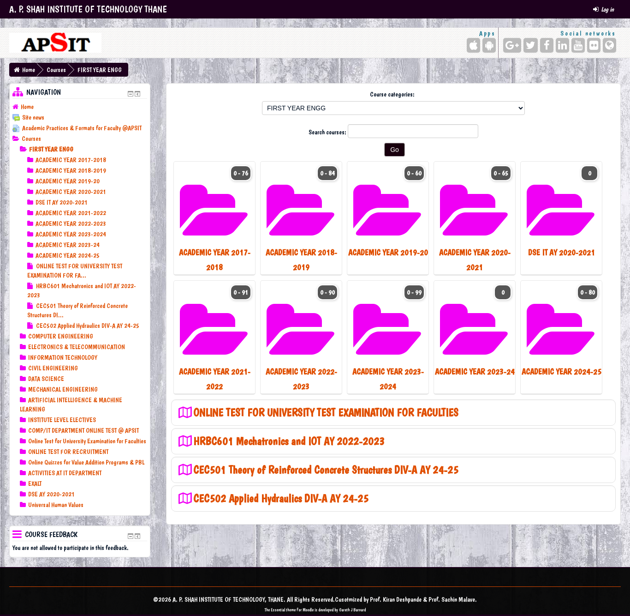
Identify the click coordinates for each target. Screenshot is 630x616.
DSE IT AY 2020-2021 (62, 202)
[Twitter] (530, 45)
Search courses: (328, 132)
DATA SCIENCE (46, 378)
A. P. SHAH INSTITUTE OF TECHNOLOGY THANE (88, 9)
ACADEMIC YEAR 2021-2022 (71, 213)
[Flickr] (593, 45)
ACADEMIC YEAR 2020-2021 (71, 191)
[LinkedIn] (562, 45)
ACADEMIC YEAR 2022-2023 (71, 223)
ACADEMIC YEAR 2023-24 (68, 244)
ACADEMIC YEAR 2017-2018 (71, 159)
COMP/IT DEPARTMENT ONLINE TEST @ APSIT (83, 430)
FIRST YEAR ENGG (99, 69)
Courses (56, 69)
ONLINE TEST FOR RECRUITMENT (68, 451)
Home (28, 69)
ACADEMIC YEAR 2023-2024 (71, 234)
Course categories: (392, 94)
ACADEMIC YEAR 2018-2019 (71, 170)
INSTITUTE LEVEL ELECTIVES (62, 419)
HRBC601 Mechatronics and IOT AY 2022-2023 (289, 441)
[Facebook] (546, 45)
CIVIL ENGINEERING (53, 368)
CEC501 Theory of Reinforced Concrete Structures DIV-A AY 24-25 (325, 470)
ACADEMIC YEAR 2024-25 (68, 255)
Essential (278, 609)
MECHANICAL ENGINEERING (63, 389)
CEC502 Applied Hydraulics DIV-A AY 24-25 (280, 498)
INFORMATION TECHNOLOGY (62, 357)
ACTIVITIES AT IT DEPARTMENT (64, 473)
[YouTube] (578, 45)
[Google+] (512, 45)
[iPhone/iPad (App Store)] (473, 45)
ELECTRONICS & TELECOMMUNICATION (76, 346)
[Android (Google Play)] (489, 45)
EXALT (35, 483)
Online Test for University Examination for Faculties (87, 441)
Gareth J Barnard (352, 609)
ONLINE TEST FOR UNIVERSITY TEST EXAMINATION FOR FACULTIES (325, 412)
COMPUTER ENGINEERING (60, 336)
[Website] (609, 45)
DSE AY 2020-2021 (51, 494)
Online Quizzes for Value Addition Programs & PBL (86, 462)
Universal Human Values (55, 504)
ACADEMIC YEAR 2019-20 (68, 181)
